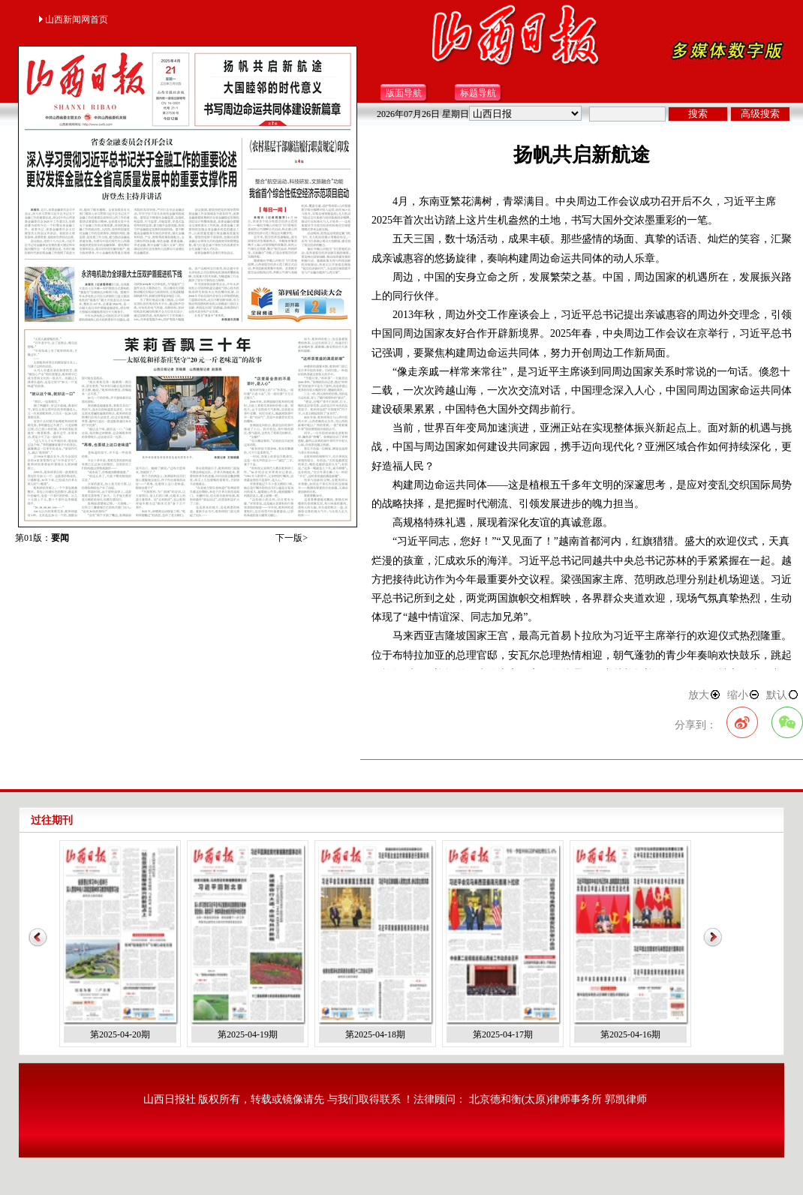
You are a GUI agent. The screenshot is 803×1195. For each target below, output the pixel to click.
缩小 (743, 695)
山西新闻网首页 (73, 19)
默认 (782, 695)
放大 (704, 695)
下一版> (291, 538)
